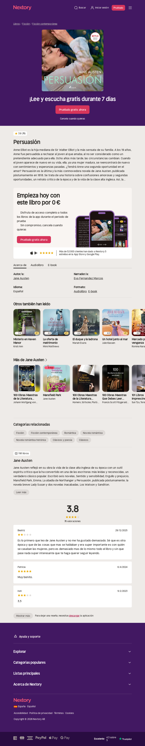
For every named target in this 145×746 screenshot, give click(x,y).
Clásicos (83, 440)
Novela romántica (93, 432)
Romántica (70, 432)
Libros (16, 24)
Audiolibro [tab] (37, 265)
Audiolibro (80, 291)
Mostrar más (23, 615)
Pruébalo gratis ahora (72, 109)
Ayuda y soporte (27, 636)
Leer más (21, 492)
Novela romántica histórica (31, 440)
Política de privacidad (41, 713)
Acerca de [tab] (19, 265)
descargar (74, 615)
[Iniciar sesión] (99, 8)
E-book (92, 291)
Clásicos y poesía (62, 440)
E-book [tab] (52, 265)
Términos (59, 713)
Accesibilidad (21, 713)
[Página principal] (42, 7)
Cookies (69, 713)
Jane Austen (21, 278)
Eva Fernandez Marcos (88, 278)
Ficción (26, 24)
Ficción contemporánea (44, 24)
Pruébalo (118, 7)
